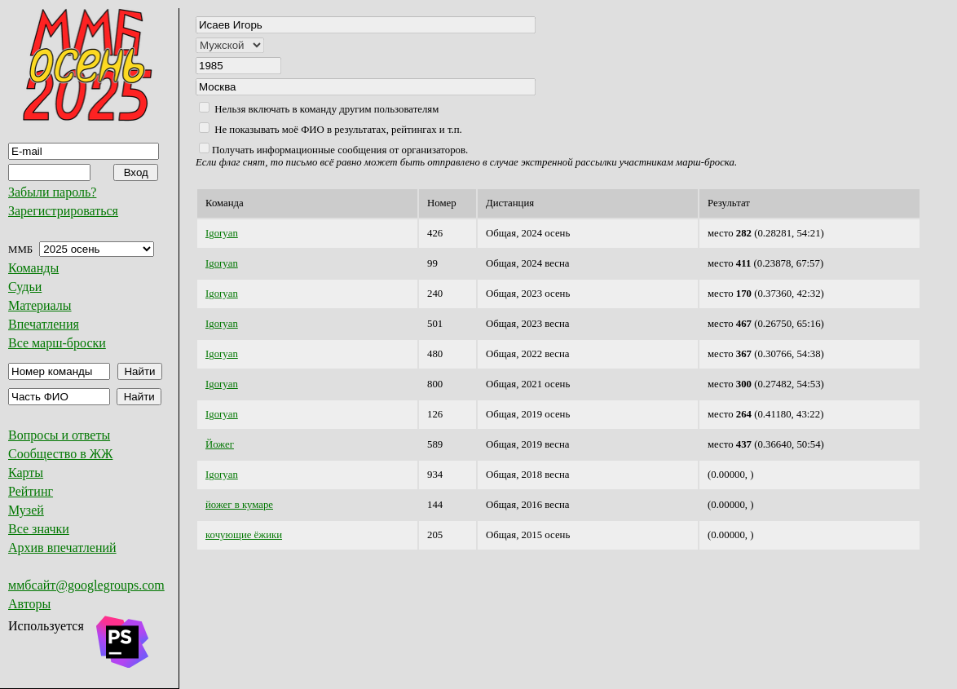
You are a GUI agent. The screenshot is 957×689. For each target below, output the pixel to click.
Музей (26, 510)
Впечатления (43, 324)
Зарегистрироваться (63, 211)
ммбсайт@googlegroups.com (86, 585)
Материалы (40, 305)
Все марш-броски (57, 343)
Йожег (219, 444)
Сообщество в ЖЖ (60, 454)
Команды (33, 268)
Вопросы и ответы (59, 435)
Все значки (38, 529)
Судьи (25, 287)
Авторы (29, 604)
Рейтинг (30, 491)
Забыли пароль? (52, 192)
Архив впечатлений (62, 547)
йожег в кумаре (239, 504)
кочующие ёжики (243, 535)
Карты (25, 472)
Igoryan (221, 233)
